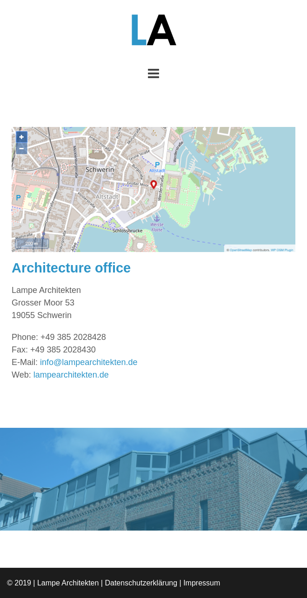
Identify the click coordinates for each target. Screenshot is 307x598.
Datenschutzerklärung (141, 583)
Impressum (201, 583)
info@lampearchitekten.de (88, 362)
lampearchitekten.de (71, 374)
